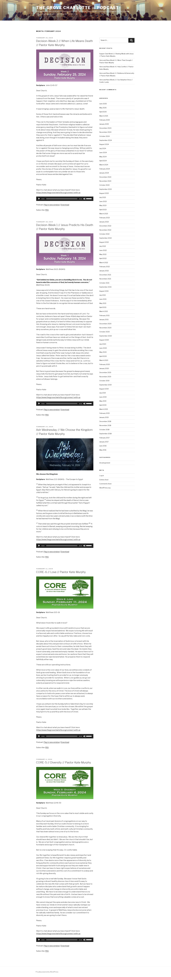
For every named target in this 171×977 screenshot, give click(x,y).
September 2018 (105, 434)
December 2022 (105, 226)
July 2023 (102, 197)
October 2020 (104, 332)
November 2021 (105, 279)
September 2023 (105, 189)
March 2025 (103, 116)
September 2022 (105, 238)
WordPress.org (104, 488)
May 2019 (102, 401)
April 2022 (103, 258)
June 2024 (103, 152)
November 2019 (105, 377)
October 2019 (104, 381)
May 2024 (103, 157)
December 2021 (105, 275)
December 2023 (105, 177)
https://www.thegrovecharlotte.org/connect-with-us (58, 193)
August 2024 (104, 144)
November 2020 (105, 328)
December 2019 (105, 372)
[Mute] (84, 199)
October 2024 (104, 136)
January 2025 (104, 124)
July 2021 (102, 295)
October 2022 (104, 234)
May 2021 (102, 303)
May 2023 (102, 205)
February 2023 (104, 218)
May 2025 (103, 108)
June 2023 (103, 201)
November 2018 (105, 425)
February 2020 (104, 364)
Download (65, 205)
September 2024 (105, 140)
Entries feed (103, 480)
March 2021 (103, 311)
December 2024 (105, 128)
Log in (101, 475)
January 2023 (104, 222)
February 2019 (104, 413)
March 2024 (103, 165)
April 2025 (103, 112)
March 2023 (103, 214)
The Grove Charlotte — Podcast (77, 7)
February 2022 (104, 266)
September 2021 (105, 287)
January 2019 (104, 417)
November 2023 (105, 181)
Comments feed (105, 484)
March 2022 (103, 262)
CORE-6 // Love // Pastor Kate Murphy (61, 572)
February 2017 (104, 438)
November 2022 (105, 230)
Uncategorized (104, 463)
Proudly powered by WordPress (47, 972)
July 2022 (102, 246)
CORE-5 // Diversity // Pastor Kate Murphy (63, 762)
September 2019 (105, 385)
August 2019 (104, 389)
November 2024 (105, 132)
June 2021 (102, 299)
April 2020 (103, 356)
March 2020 (103, 360)
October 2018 (104, 429)
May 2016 (102, 450)
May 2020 (103, 352)
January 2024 (104, 173)
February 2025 (104, 120)
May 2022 (102, 254)
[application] (64, 199)
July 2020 (102, 344)
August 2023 (104, 193)
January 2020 (104, 368)
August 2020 (104, 340)
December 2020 (105, 324)
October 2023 (104, 185)
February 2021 (104, 315)
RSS (47, 210)
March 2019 (103, 409)
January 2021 (104, 319)
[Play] (39, 199)
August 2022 (104, 242)
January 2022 (104, 271)
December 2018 (105, 421)
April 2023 (103, 210)
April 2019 (102, 405)
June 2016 (103, 446)
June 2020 (103, 348)
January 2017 (104, 442)
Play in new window (52, 205)
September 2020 (105, 336)
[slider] (61, 198)
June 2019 (103, 397)
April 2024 (103, 161)
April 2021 (102, 307)
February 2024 (104, 169)
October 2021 (104, 283)
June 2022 (103, 250)
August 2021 (104, 291)
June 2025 (103, 104)
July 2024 (102, 148)
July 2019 (102, 393)
